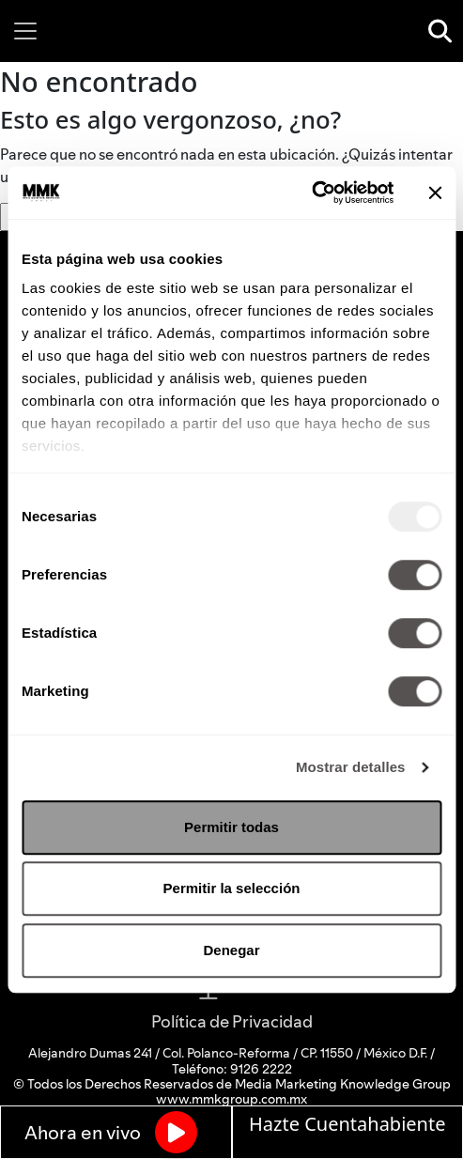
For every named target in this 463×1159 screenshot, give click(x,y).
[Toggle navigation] (25, 31)
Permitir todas (231, 827)
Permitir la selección (232, 888)
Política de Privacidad (232, 1021)
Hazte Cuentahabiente (347, 1123)
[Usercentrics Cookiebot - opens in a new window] (311, 192)
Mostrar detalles (351, 767)
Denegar (231, 950)
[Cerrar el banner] (434, 192)
